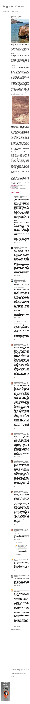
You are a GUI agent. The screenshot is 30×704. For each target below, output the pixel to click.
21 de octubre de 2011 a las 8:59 (20, 197)
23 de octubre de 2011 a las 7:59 (21, 434)
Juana (16, 247)
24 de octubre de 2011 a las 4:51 (21, 492)
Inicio (20, 670)
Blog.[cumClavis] (13, 6)
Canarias (16, 188)
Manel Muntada (15, 11)
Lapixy (16, 575)
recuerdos (24, 188)
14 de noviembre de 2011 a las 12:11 (21, 530)
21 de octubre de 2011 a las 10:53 (20, 281)
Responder (17, 242)
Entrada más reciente (15, 669)
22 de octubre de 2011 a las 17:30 (20, 322)
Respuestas (19, 542)
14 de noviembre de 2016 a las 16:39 (22, 547)
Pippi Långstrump (19, 94)
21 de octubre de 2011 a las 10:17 (20, 248)
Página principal (5, 11)
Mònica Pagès (18, 280)
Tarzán (12, 94)
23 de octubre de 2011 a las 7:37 (21, 345)
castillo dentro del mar (21, 205)
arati (15, 321)
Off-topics (20, 188)
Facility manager (18, 491)
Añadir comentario (16, 629)
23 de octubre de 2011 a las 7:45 (21, 383)
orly (15, 559)
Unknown (21, 545)
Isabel (16, 196)
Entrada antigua (25, 669)
